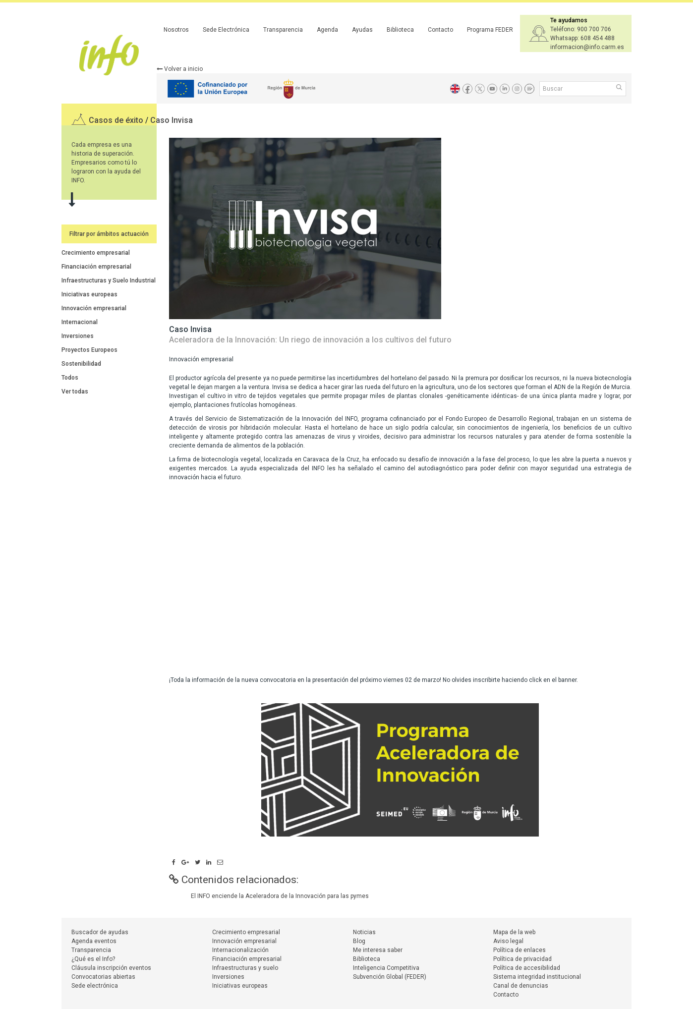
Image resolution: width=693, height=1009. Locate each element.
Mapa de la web (514, 932)
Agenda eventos (93, 941)
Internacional (79, 322)
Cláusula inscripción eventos (111, 967)
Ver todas (74, 391)
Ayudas (362, 29)
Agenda (327, 29)
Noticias (364, 932)
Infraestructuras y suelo (245, 967)
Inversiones (77, 336)
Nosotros (176, 29)
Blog (359, 941)
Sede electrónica (94, 985)
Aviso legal (508, 941)
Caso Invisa (171, 120)
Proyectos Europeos (89, 349)
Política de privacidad (522, 958)
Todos (69, 377)
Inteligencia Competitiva (386, 967)
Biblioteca (400, 29)
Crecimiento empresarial (95, 252)
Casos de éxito (117, 120)
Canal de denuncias (520, 985)
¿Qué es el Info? (93, 958)
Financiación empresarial (96, 266)
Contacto (440, 29)
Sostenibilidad (81, 363)
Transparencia (283, 29)
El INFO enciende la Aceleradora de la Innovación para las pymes (280, 896)
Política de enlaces (519, 950)
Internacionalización (240, 950)
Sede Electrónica (226, 29)
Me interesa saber (378, 950)
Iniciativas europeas (89, 294)
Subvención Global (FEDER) (389, 976)
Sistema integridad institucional (537, 976)
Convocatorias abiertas (103, 976)
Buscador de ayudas (99, 932)
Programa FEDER (490, 29)
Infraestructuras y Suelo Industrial (108, 280)
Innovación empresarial (93, 308)
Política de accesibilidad (526, 967)
